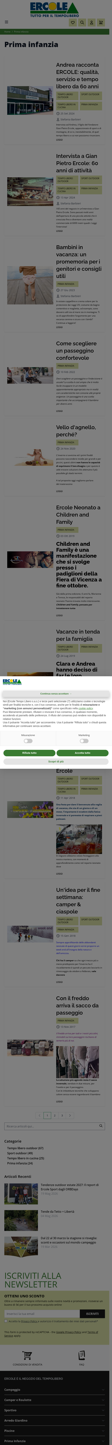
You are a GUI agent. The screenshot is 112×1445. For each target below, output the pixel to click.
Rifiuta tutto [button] (29, 752)
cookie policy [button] (86, 708)
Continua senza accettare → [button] (56, 693)
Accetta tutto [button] (82, 752)
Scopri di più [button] (56, 761)
